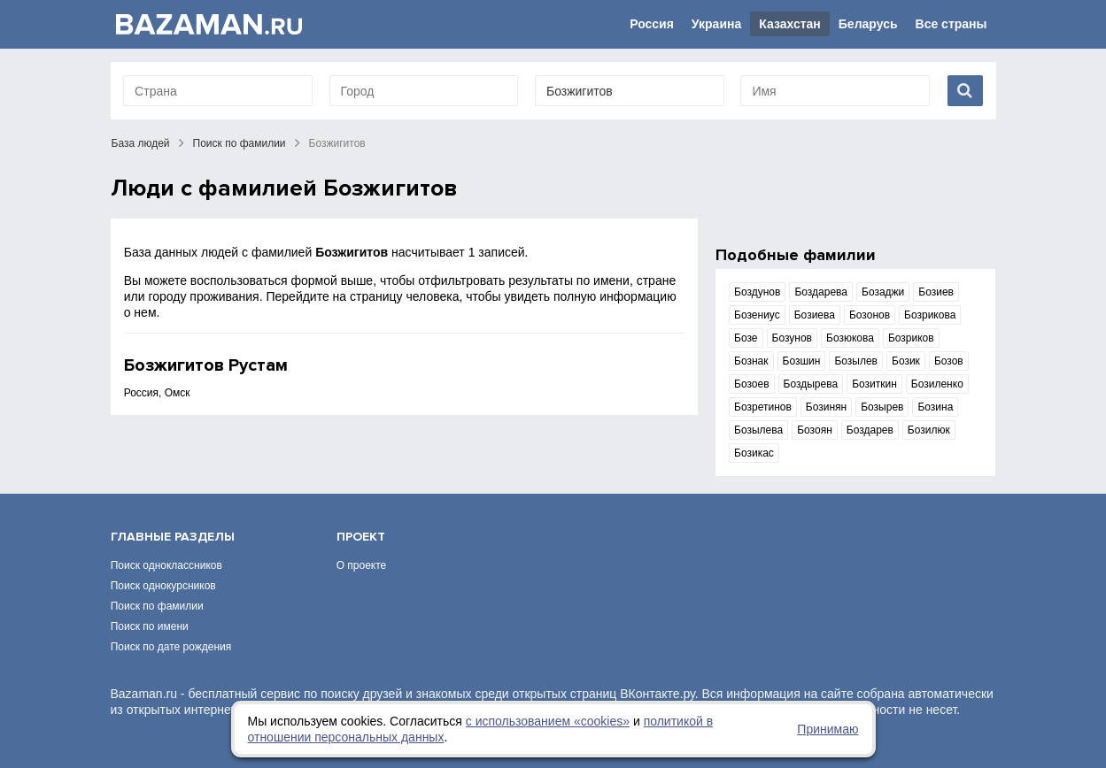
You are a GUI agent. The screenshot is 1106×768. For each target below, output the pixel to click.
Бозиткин (874, 384)
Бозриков (911, 338)
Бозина (935, 407)
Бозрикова (929, 315)
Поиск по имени (150, 626)
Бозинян (826, 407)
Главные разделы (173, 536)
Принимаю (827, 729)
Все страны (951, 24)
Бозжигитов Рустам (206, 365)
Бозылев (856, 361)
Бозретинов (763, 407)
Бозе (745, 338)
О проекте (361, 565)
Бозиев (936, 292)
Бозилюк (929, 430)
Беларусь (868, 24)
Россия (652, 24)
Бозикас (754, 453)
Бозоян (814, 430)
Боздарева (820, 292)
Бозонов (869, 315)
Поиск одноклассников (166, 565)
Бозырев (882, 407)
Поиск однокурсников (163, 586)
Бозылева (758, 430)
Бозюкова (850, 338)
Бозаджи (883, 292)
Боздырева (811, 384)
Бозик (906, 361)
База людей (141, 143)
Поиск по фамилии (239, 143)
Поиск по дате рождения (171, 647)
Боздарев (870, 430)
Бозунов (792, 338)
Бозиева (814, 315)
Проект (360, 536)
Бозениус (757, 315)
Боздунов (757, 292)
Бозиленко (937, 384)
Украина (716, 24)
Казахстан (790, 24)
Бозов (948, 361)
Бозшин (802, 361)
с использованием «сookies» (548, 721)
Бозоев (752, 384)
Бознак (751, 361)
